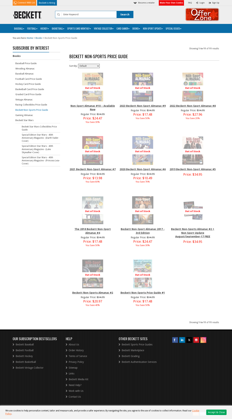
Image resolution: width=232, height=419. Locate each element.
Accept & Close (216, 412)
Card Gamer (123, 28)
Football (32, 28)
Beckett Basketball (26, 361)
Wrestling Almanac (25, 68)
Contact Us (75, 396)
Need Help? (75, 385)
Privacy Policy (76, 361)
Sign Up (215, 3)
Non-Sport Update (153, 28)
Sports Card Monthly (79, 28)
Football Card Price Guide (28, 79)
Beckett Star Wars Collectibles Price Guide (39, 128)
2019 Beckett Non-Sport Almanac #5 (193, 169)
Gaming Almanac (24, 115)
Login (202, 3)
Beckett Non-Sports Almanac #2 (92, 292)
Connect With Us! (26, 2)
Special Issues (173, 28)
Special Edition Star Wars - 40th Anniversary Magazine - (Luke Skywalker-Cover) (37, 149)
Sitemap (73, 367)
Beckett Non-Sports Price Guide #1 (143, 292)
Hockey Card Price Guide (28, 84)
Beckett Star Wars (24, 120)
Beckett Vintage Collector (30, 367)
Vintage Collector (104, 28)
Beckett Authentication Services (139, 361)
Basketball (58, 28)
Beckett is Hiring (47, 2)
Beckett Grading (131, 356)
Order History (76, 350)
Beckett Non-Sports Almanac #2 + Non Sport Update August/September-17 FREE (192, 233)
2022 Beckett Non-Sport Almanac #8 (193, 105)
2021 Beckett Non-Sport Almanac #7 (93, 169)
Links (71, 373)
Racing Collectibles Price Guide (31, 104)
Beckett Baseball (25, 344)
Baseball (19, 28)
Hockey (44, 28)
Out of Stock (92, 88)
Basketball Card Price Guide (29, 89)
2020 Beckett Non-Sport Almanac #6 (143, 169)
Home (30, 38)
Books (136, 28)
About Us (74, 344)
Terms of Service (78, 356)
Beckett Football (25, 350)
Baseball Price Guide (26, 63)
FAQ (190, 3)
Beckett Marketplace (133, 350)
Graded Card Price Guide (28, 94)
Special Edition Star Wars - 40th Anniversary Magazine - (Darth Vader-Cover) (40, 138)
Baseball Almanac (24, 73)
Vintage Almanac (24, 99)
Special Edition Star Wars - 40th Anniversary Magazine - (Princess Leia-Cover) (41, 160)
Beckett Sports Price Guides (137, 344)
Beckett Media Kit (78, 379)
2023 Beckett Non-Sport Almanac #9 (143, 105)
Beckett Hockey (24, 356)
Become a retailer (146, 3)
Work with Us (76, 390)
